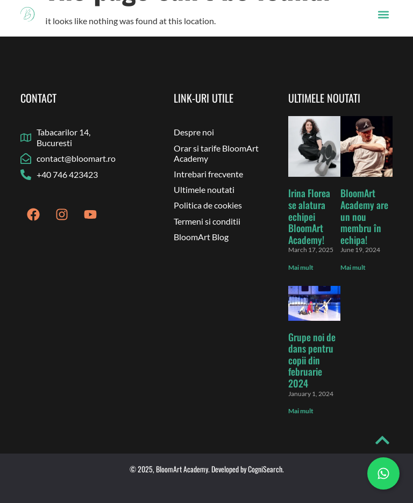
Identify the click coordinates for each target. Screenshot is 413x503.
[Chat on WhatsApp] (383, 473)
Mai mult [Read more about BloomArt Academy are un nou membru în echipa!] (353, 267)
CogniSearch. (266, 469)
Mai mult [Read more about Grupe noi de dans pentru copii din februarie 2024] (301, 411)
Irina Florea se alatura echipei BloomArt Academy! (309, 216)
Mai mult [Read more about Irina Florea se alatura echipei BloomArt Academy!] (301, 267)
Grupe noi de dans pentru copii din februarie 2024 (312, 360)
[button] (384, 14)
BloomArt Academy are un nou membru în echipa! (364, 216)
